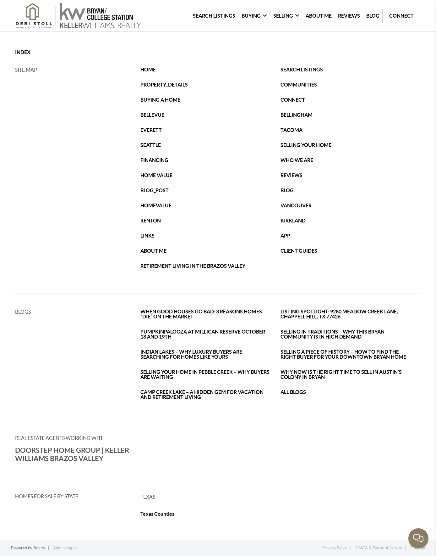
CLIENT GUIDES (299, 250)
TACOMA (291, 129)
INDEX (22, 52)
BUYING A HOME (160, 99)
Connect (401, 16)
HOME (148, 69)
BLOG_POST (154, 190)
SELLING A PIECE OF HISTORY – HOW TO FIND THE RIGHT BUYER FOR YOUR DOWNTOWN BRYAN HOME (343, 354)
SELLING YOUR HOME (306, 145)
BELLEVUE (152, 114)
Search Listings (214, 16)
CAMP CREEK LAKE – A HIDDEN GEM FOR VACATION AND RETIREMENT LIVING (202, 395)
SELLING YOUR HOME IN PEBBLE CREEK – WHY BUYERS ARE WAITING (205, 374)
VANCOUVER (296, 205)
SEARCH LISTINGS (302, 69)
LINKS (147, 235)
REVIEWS (291, 175)
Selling (286, 16)
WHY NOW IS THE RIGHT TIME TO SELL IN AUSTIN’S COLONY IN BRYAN (341, 374)
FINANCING (154, 160)
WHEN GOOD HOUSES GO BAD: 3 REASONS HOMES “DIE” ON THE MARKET (201, 314)
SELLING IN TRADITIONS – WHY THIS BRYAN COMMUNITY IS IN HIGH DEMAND (332, 334)
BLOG (287, 190)
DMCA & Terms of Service (378, 548)
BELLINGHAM (297, 114)
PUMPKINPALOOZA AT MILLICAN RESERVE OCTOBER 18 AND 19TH (202, 334)
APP (285, 235)
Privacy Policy (334, 548)
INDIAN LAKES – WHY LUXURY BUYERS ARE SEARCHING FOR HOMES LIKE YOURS (191, 354)
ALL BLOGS (293, 392)
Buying (254, 16)
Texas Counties (157, 514)
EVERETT (151, 129)
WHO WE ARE (297, 160)
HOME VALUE (156, 175)
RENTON (150, 220)
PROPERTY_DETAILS (164, 84)
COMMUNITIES (299, 84)
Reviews (349, 16)
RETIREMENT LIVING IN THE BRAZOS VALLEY (192, 265)
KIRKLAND (293, 220)
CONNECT (293, 99)
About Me (319, 16)
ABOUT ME (153, 250)
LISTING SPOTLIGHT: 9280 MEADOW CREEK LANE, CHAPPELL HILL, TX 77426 (339, 314)
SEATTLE (150, 145)
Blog (372, 16)
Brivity (39, 548)
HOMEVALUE (156, 205)
